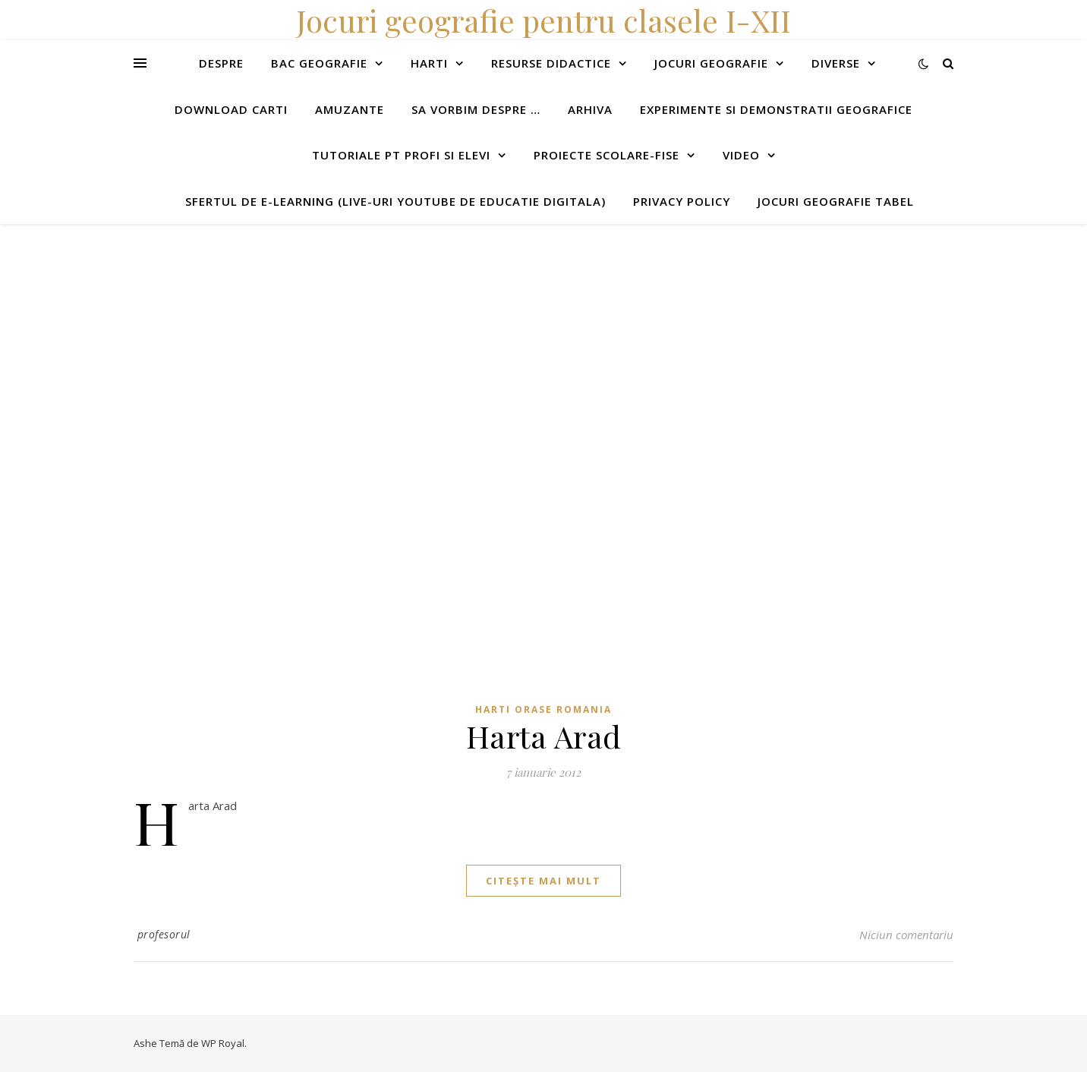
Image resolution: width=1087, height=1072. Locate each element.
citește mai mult (543, 881)
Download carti (231, 109)
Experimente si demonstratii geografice (776, 109)
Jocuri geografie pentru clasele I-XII (543, 20)
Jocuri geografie (711, 63)
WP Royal (222, 1043)
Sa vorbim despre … (475, 109)
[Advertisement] (455, 330)
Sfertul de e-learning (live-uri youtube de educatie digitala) (395, 201)
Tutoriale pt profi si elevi (401, 154)
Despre (221, 63)
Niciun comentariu (906, 934)
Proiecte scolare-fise (606, 154)
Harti (429, 63)
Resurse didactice (551, 63)
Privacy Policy (681, 201)
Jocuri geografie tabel (836, 201)
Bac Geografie (319, 63)
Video (741, 154)
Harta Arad (544, 736)
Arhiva (590, 109)
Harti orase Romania (543, 709)
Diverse (835, 63)
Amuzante (349, 109)
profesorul (164, 934)
